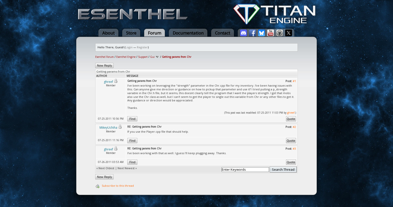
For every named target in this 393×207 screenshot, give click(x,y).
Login (129, 47)
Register (142, 47)
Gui (152, 57)
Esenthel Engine (126, 57)
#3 (294, 148)
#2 (294, 127)
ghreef (290, 112)
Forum (154, 33)
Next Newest (126, 168)
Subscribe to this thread (118, 185)
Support (143, 57)
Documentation (188, 33)
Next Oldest (106, 168)
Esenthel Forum (104, 57)
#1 (294, 81)
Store (131, 33)
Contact (222, 33)
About (108, 33)
